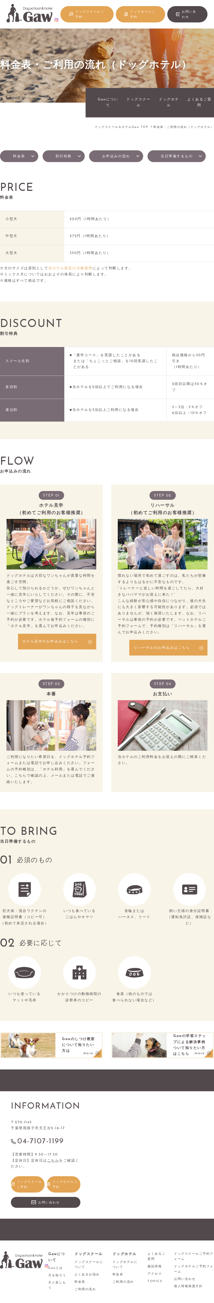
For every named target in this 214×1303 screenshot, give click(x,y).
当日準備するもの (177, 156)
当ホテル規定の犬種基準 (70, 268)
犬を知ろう (57, 1275)
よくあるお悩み (87, 1274)
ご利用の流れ (85, 1289)
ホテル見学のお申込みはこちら (50, 641)
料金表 (19, 156)
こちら (53, 1160)
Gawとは (55, 1268)
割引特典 (64, 156)
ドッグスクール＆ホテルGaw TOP (121, 127)
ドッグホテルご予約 (142, 14)
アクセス (155, 1274)
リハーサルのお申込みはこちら (162, 648)
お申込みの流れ (116, 156)
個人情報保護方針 (188, 1286)
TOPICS (155, 1281)
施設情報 (155, 1266)
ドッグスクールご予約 (89, 14)
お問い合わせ (189, 14)
